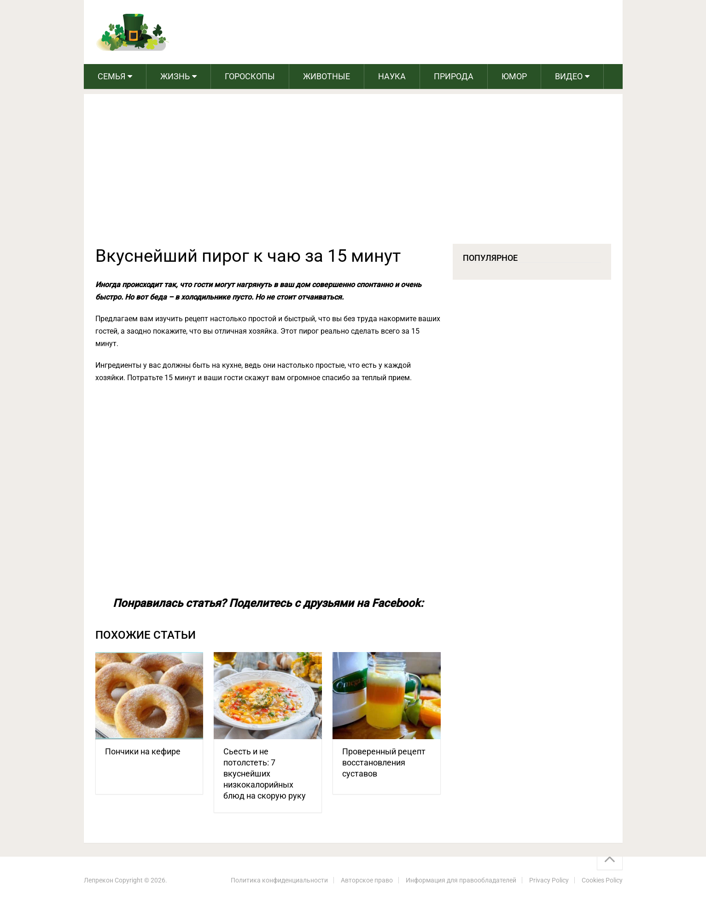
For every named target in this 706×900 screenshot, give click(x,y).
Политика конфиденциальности (279, 880)
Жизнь (175, 76)
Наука (392, 76)
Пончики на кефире (143, 751)
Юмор (514, 76)
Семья (111, 76)
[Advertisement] (353, 174)
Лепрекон (98, 880)
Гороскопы (250, 76)
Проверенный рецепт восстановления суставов (384, 762)
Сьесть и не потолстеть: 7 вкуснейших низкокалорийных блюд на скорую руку (264, 773)
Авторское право (367, 880)
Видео (569, 76)
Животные (326, 76)
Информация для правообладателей (461, 880)
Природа (453, 76)
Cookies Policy (602, 880)
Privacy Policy (549, 880)
